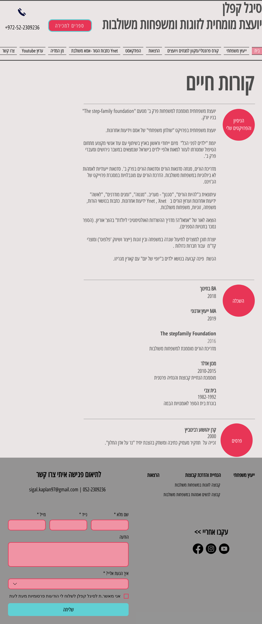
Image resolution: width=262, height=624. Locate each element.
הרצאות (153, 475)
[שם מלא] (111, 525)
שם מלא (121, 515)
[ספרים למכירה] (70, 25)
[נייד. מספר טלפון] (70, 525)
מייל (41, 515)
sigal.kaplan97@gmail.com (53, 489)
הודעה (124, 537)
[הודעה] (68, 554)
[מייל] (28, 525)
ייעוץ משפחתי (244, 475)
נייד (83, 515)
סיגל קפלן (242, 8)
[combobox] (68, 584)
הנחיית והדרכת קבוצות (203, 475)
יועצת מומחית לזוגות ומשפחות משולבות (180, 24)
